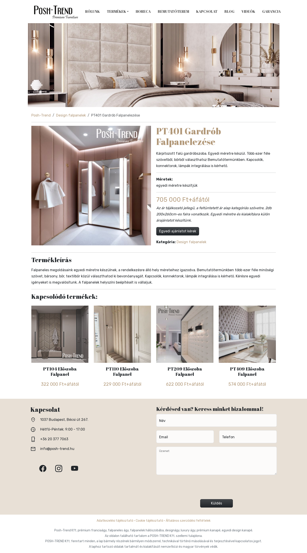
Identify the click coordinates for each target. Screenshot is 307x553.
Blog (229, 11)
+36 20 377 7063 (54, 439)
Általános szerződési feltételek (188, 521)
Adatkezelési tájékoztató (115, 521)
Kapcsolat (206, 11)
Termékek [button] (116, 11)
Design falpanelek (71, 115)
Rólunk (92, 11)
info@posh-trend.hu (57, 449)
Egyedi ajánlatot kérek (177, 231)
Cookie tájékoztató (149, 521)
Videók (248, 11)
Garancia (271, 11)
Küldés (216, 503)
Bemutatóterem (173, 11)
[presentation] (216, 488)
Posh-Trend (41, 115)
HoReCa (143, 11)
